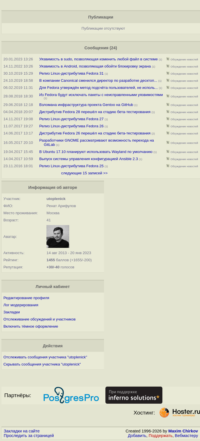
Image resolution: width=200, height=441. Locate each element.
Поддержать (161, 435)
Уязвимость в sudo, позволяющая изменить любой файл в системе (98, 59)
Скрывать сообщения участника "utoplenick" (42, 364)
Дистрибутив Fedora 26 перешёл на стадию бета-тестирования (94, 133)
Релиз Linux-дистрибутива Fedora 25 (71, 166)
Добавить (137, 435)
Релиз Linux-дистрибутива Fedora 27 (71, 119)
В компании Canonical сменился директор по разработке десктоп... (98, 80)
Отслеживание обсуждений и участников (39, 319)
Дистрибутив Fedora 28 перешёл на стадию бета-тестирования (94, 112)
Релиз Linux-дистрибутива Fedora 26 (71, 126)
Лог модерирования (20, 305)
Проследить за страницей (29, 435)
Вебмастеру (186, 435)
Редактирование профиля (26, 298)
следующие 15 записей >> (84, 173)
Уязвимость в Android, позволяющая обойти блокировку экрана (95, 66)
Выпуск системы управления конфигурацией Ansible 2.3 (88, 159)
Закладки (11, 312)
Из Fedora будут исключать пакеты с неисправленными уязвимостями (101, 95)
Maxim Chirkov (183, 431)
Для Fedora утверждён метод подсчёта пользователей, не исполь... (98, 87)
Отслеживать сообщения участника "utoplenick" (45, 357)
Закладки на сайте (22, 431)
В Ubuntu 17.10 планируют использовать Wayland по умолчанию (95, 152)
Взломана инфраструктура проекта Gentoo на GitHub (86, 105)
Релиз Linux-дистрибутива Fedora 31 (71, 73)
